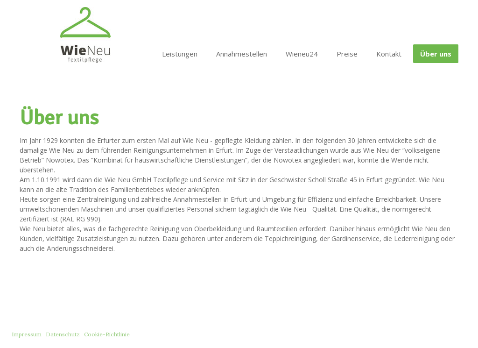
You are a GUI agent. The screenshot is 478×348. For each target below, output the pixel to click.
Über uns (435, 53)
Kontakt (388, 53)
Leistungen (179, 53)
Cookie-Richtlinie (107, 334)
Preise (347, 53)
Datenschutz (63, 334)
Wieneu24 (302, 53)
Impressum (27, 334)
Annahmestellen (241, 53)
